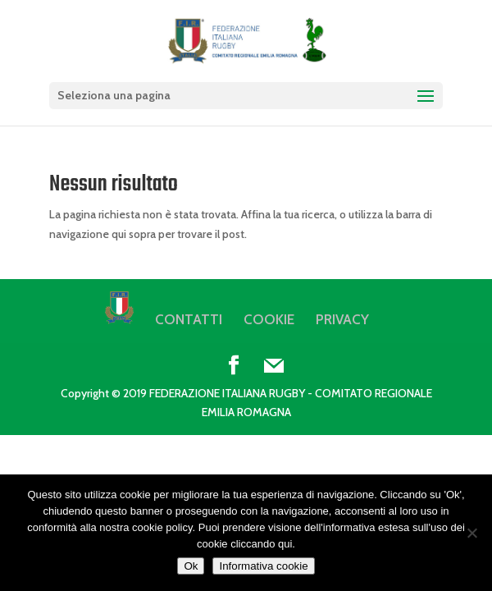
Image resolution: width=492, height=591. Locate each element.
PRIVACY (342, 319)
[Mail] (273, 366)
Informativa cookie (263, 566)
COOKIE (269, 319)
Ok (191, 566)
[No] (471, 533)
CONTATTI (188, 319)
